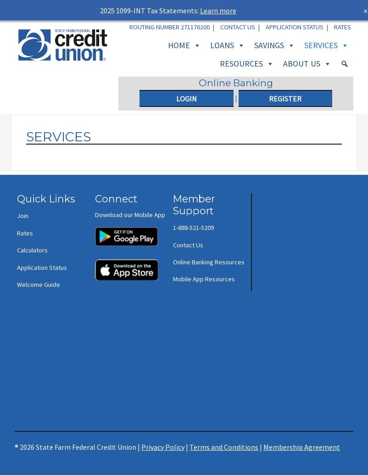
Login (186, 98)
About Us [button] (307, 64)
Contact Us (237, 27)
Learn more (218, 10)
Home (184, 45)
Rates (342, 27)
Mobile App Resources (204, 279)
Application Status (294, 27)
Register (285, 98)
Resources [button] (247, 64)
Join (22, 216)
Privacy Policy (162, 447)
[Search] (344, 64)
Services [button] (326, 45)
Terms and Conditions (224, 447)
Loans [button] (227, 45)
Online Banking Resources (209, 262)
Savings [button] (274, 45)
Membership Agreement (301, 447)
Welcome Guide (38, 284)
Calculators (32, 250)
